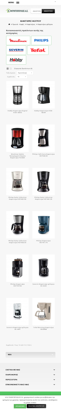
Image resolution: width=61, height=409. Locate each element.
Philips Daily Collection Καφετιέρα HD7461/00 (18, 198)
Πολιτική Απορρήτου (36, 406)
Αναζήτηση (48, 11)
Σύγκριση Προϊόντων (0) (23, 68)
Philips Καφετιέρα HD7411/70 (43, 241)
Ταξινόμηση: (10, 73)
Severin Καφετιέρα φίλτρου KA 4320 (43, 285)
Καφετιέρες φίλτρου (45, 24)
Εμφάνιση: (11, 77)
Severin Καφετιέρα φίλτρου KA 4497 (17, 328)
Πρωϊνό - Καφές (18, 24)
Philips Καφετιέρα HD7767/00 (17, 285)
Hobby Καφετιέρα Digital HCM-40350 (17, 112)
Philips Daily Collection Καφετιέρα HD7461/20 (43, 198)
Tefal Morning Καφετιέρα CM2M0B (43, 328)
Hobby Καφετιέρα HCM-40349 (43, 112)
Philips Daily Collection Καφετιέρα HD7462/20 (18, 241)
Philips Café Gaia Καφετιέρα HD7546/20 (43, 155)
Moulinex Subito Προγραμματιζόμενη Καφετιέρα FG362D (18, 156)
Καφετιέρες (31, 24)
